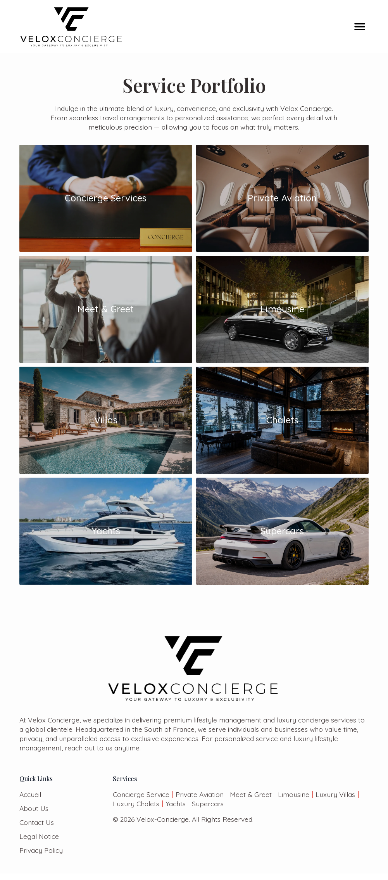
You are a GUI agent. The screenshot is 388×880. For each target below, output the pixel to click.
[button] (360, 26)
